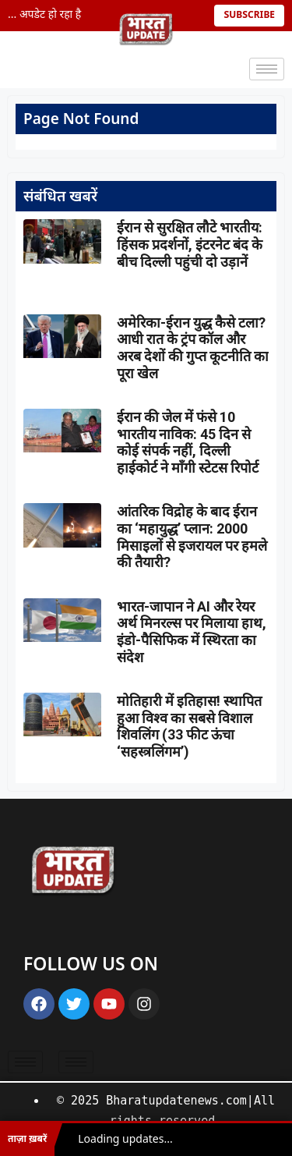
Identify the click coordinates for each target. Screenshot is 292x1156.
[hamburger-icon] (266, 69)
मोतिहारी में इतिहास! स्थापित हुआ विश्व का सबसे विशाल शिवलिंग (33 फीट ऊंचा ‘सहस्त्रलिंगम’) (189, 726)
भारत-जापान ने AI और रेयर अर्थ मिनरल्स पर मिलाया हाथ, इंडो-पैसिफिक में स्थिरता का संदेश (191, 631)
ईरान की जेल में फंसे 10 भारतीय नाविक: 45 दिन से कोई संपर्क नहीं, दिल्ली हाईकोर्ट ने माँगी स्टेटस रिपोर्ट (188, 442)
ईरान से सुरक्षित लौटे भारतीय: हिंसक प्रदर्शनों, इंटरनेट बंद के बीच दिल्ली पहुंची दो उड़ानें (189, 244)
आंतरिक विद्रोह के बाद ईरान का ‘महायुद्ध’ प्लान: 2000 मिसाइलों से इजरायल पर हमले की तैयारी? (192, 536)
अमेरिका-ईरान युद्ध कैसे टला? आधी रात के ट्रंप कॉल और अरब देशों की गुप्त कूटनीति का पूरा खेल (193, 347)
